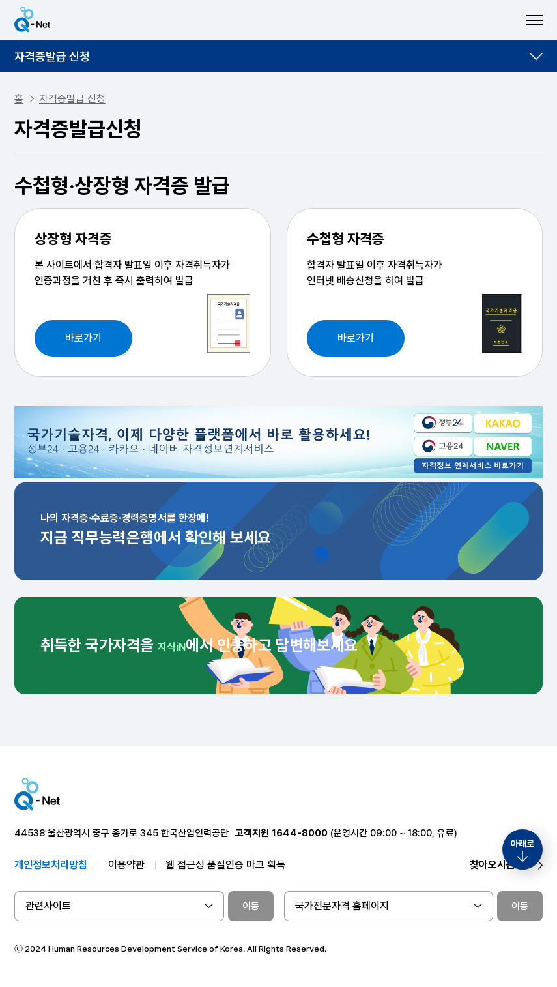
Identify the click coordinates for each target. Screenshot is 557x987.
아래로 (522, 843)
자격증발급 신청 (52, 56)
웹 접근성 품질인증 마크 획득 (225, 865)
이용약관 (126, 865)
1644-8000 (300, 833)
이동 (250, 906)
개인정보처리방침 (50, 865)
